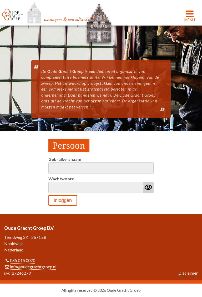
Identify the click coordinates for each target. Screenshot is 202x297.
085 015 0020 (22, 260)
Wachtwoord (61, 178)
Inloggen (63, 200)
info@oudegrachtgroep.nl (33, 266)
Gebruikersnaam (64, 159)
